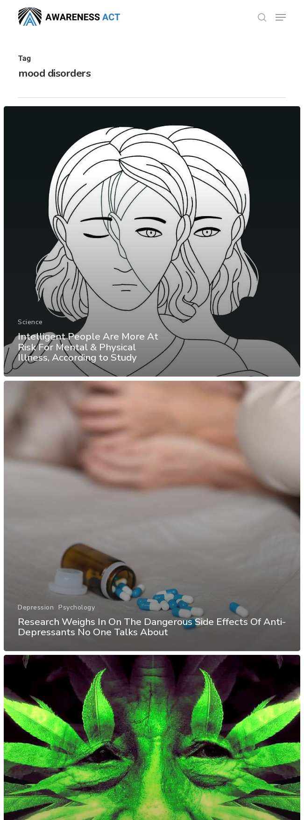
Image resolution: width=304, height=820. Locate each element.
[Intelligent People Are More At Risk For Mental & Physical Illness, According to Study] (152, 241)
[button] (281, 17)
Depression (36, 606)
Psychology (76, 606)
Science (30, 322)
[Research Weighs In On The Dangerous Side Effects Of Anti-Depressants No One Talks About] (152, 516)
